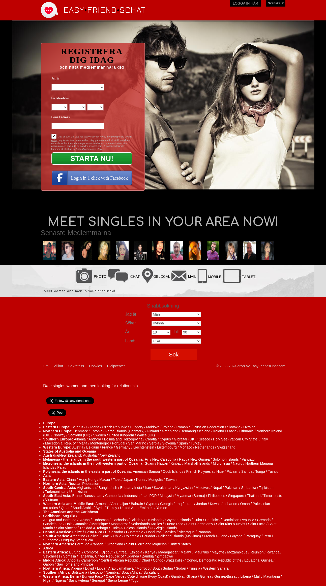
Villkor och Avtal (96, 136)
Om (46, 366)
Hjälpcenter (116, 366)
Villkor (58, 366)
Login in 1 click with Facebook (99, 178)
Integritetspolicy (115, 136)
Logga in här (245, 3)
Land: (130, 341)
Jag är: (56, 78)
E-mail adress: (61, 117)
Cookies (95, 366)
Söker (130, 323)
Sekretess (76, 366)
